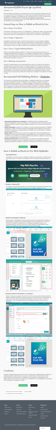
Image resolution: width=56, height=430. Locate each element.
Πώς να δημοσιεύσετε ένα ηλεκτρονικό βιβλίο (14, 393)
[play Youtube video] (28, 104)
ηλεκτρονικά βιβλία (28, 391)
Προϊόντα (27, 1)
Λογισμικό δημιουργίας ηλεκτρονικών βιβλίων (14, 391)
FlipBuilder (45, 76)
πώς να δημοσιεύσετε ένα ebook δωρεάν (35, 17)
